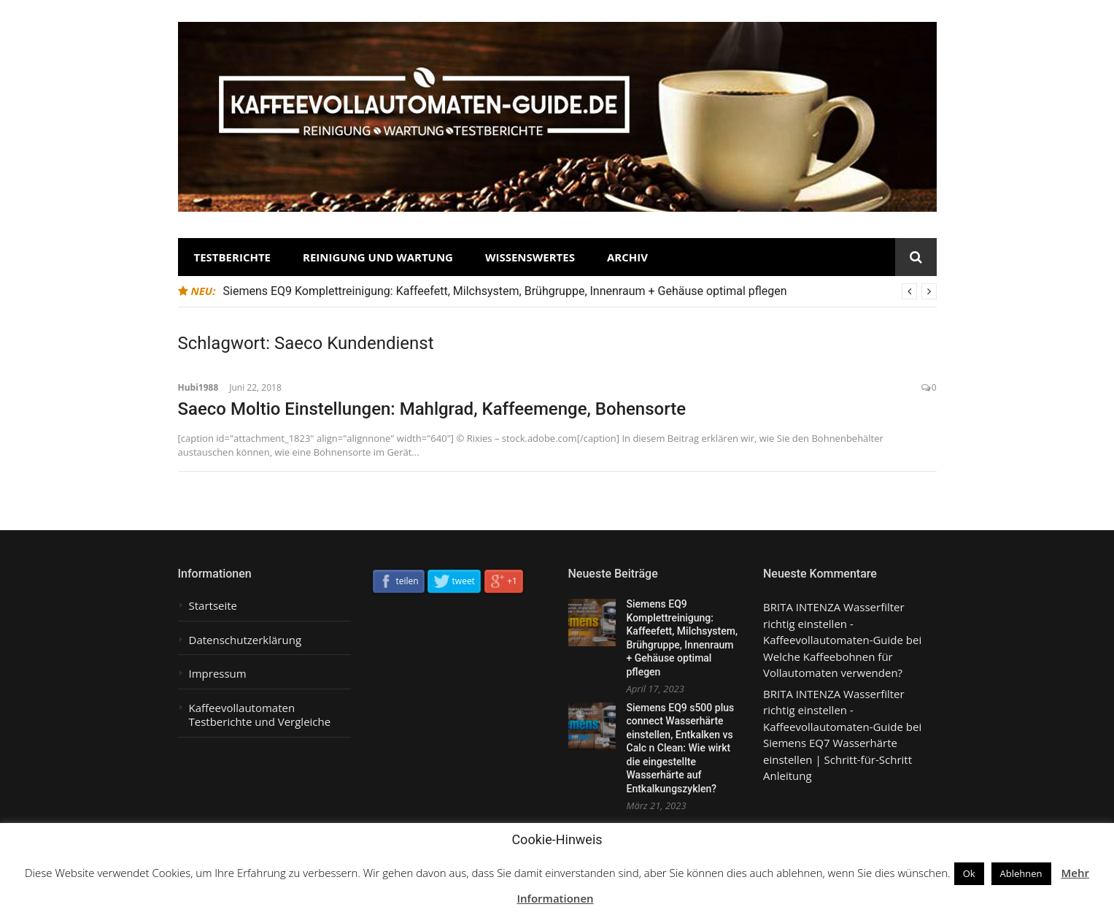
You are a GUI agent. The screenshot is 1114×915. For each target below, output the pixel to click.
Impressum (218, 674)
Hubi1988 (198, 387)
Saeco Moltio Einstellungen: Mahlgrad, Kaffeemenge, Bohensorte (432, 409)
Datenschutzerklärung (245, 640)
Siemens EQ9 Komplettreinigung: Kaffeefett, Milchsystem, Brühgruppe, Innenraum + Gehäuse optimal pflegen (505, 291)
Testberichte (232, 257)
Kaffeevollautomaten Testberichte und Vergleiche (260, 715)
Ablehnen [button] (1021, 873)
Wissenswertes (530, 257)
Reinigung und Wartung (378, 257)
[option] (580, 291)
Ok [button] (969, 873)
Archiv (627, 257)
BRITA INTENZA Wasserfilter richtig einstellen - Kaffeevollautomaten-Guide (834, 623)
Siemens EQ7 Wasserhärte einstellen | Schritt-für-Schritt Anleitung (837, 759)
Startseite (213, 606)
